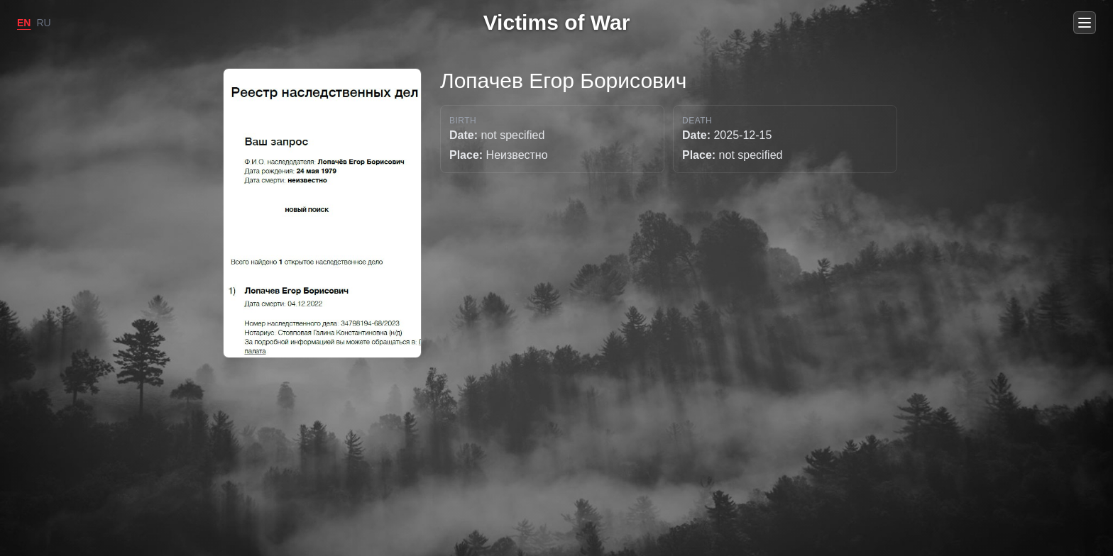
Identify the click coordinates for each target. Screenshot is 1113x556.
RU (43, 22)
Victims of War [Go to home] (556, 22)
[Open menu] (1084, 22)
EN (24, 22)
